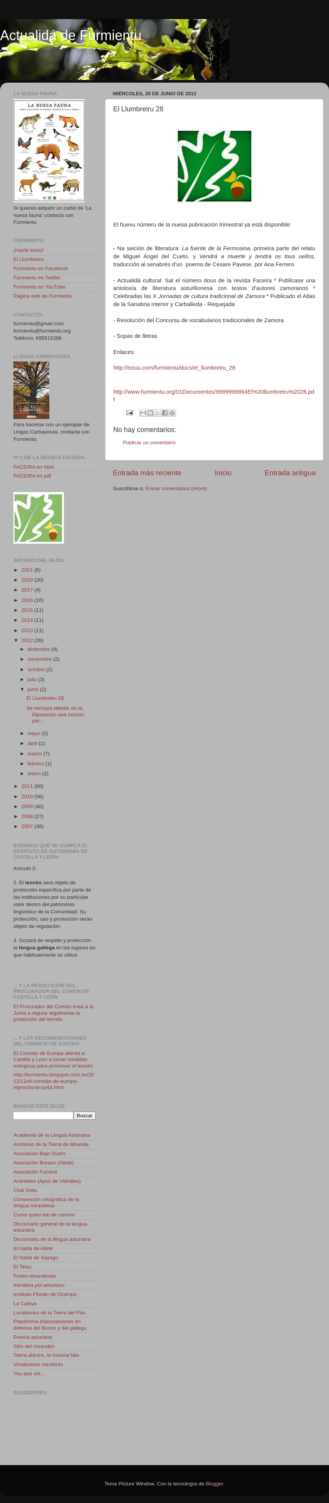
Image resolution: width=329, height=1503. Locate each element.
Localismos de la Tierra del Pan (49, 1313)
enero (35, 773)
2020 (27, 580)
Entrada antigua (290, 473)
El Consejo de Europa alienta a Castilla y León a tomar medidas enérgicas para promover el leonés (53, 1059)
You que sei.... (29, 1373)
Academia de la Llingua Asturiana (51, 1135)
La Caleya (25, 1303)
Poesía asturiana (32, 1337)
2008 (27, 816)
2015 (27, 610)
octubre (37, 669)
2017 (27, 590)
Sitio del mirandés (33, 1346)
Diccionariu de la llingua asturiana (52, 1239)
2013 (27, 630)
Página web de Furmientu (42, 296)
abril (33, 743)
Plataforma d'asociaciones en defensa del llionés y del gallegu (49, 1324)
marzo (35, 753)
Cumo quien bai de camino (44, 1215)
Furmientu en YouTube (39, 287)
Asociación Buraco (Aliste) (43, 1163)
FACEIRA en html (33, 467)
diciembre (39, 649)
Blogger (214, 1484)
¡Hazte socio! (28, 250)
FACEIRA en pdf (32, 476)
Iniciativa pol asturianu (39, 1285)
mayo (35, 733)
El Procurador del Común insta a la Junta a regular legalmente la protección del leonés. (53, 1013)
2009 (27, 806)
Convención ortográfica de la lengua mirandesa (46, 1202)
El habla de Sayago (35, 1257)
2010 (27, 796)
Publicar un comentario (149, 442)
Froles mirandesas (34, 1276)
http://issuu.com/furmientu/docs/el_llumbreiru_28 (174, 368)
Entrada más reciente (147, 473)
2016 (27, 600)
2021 (27, 570)
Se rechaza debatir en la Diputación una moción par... (55, 714)
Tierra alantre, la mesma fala (46, 1355)
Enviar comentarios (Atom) (176, 488)
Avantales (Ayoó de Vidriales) (47, 1181)
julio (33, 679)
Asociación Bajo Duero (39, 1153)
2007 (27, 826)
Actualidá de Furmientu (71, 35)
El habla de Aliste (33, 1248)
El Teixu (22, 1267)
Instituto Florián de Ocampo (45, 1294)
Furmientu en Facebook (40, 268)
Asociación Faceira (35, 1172)
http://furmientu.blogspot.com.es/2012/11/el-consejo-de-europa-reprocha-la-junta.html (53, 1081)
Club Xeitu (25, 1190)
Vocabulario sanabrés (38, 1364)
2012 (27, 640)
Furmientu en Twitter (36, 277)
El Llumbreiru (28, 259)
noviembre (40, 659)
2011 (27, 786)
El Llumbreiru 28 (45, 698)
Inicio (223, 473)
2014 (27, 620)
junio (34, 689)
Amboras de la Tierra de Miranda (51, 1144)
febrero (37, 763)
